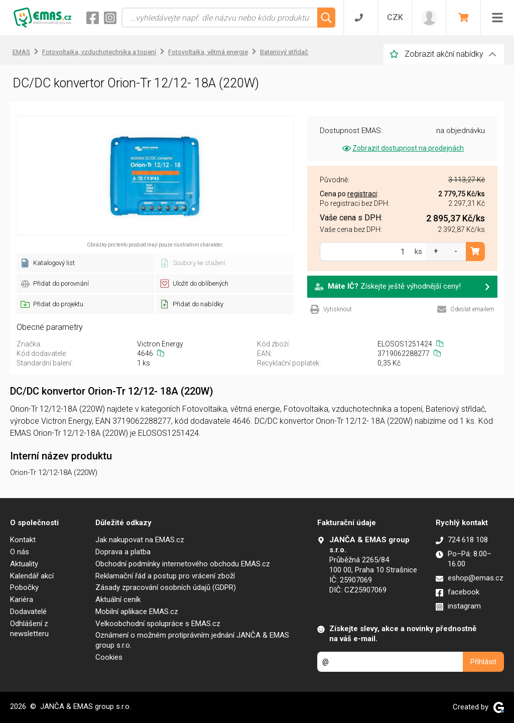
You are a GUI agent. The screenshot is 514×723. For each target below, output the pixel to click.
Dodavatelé (28, 611)
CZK (395, 17)
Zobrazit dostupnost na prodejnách (402, 148)
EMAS (21, 52)
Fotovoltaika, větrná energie (208, 52)
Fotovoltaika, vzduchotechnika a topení (99, 52)
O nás (19, 551)
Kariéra (21, 599)
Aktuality (24, 563)
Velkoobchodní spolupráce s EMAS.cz (157, 623)
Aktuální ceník (118, 599)
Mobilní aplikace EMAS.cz (136, 611)
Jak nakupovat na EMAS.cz (139, 539)
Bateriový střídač (284, 52)
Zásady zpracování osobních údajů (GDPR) (165, 587)
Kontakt (23, 539)
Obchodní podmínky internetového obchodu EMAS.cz (182, 563)
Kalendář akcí (32, 575)
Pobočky (24, 587)
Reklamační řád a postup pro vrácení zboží (165, 575)
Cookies (108, 657)
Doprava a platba (123, 551)
